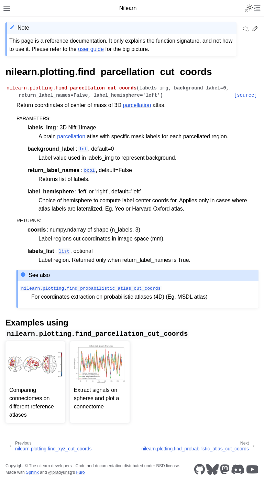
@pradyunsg (60, 472)
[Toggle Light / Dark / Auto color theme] (249, 8)
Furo (80, 472)
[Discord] (238, 469)
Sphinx (32, 472)
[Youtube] (252, 469)
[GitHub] (199, 469)
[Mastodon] (225, 469)
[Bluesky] (212, 469)
